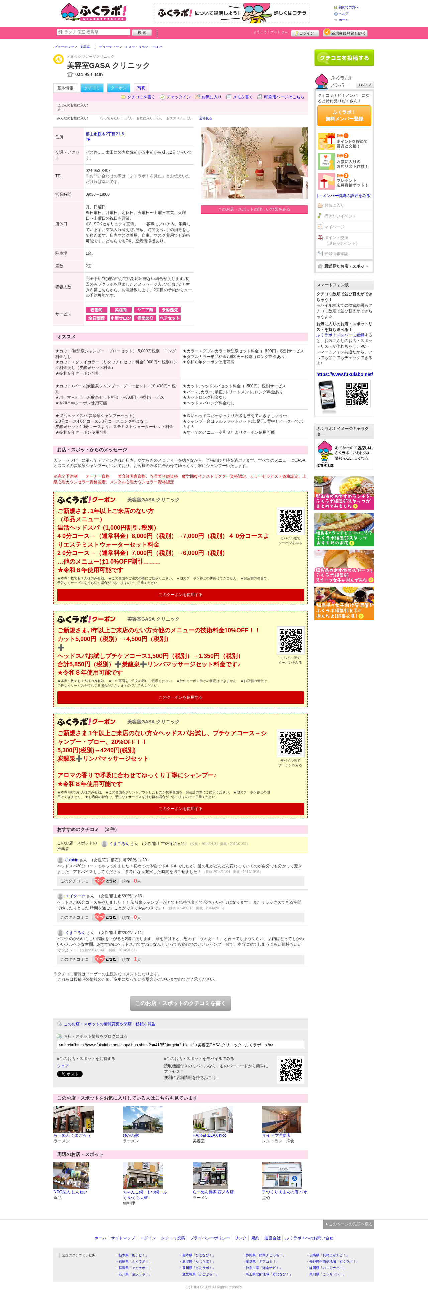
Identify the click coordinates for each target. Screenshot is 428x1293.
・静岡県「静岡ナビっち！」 (264, 1255)
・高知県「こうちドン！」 (326, 1274)
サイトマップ (123, 1238)
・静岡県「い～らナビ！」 (326, 1268)
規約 (255, 1238)
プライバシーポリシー (210, 1238)
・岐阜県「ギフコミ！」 (260, 1261)
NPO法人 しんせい (70, 1192)
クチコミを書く (141, 97)
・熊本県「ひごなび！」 (197, 1255)
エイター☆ (75, 896)
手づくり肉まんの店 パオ (284, 1192)
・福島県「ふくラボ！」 (133, 1261)
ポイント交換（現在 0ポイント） (342, 240)
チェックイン (179, 97)
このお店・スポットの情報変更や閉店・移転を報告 (110, 1024)
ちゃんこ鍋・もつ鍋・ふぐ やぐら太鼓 (145, 1195)
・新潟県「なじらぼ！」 (197, 1261)
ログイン (305, 32)
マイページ (334, 227)
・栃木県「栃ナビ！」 (132, 1255)
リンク (241, 1238)
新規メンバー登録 (345, 32)
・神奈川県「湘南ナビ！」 (262, 1268)
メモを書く (243, 97)
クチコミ (92, 88)
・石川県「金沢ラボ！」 (133, 1274)
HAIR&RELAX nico (209, 1135)
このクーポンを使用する (180, 594)
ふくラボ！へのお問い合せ (309, 1238)
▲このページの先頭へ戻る (349, 1224)
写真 (141, 88)
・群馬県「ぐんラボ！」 (133, 1268)
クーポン (119, 88)
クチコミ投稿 (173, 1238)
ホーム (344, 20)
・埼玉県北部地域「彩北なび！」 (267, 1274)
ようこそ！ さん (270, 32)
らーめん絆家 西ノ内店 (213, 1192)
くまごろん (119, 843)
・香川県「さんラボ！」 (197, 1268)
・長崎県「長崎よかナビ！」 (327, 1255)
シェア (63, 1066)
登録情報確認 (336, 253)
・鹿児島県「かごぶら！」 (199, 1274)
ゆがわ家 (131, 1135)
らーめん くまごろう (72, 1135)
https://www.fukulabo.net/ (344, 374)
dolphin (71, 860)
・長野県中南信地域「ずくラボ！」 (332, 1261)
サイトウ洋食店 (276, 1135)
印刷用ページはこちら (284, 97)
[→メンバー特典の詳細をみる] (344, 195)
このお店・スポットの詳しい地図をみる (254, 209)
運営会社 (272, 1238)
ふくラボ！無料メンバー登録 (344, 115)
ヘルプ (344, 13)
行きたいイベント (340, 216)
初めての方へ (349, 7)
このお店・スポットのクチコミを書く (180, 1003)
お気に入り (212, 97)
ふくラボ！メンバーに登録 (340, 335)
